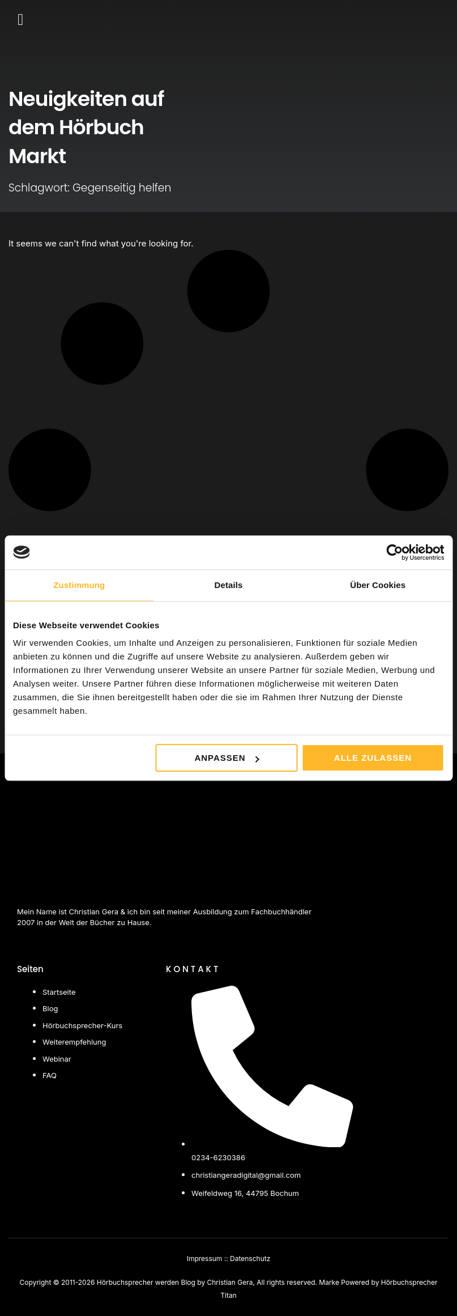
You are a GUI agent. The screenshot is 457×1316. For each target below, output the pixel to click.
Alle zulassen (373, 758)
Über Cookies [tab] (377, 585)
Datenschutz (250, 1258)
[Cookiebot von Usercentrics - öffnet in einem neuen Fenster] (394, 552)
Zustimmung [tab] (79, 585)
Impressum (205, 1258)
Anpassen (226, 758)
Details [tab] (229, 585)
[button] (20, 20)
